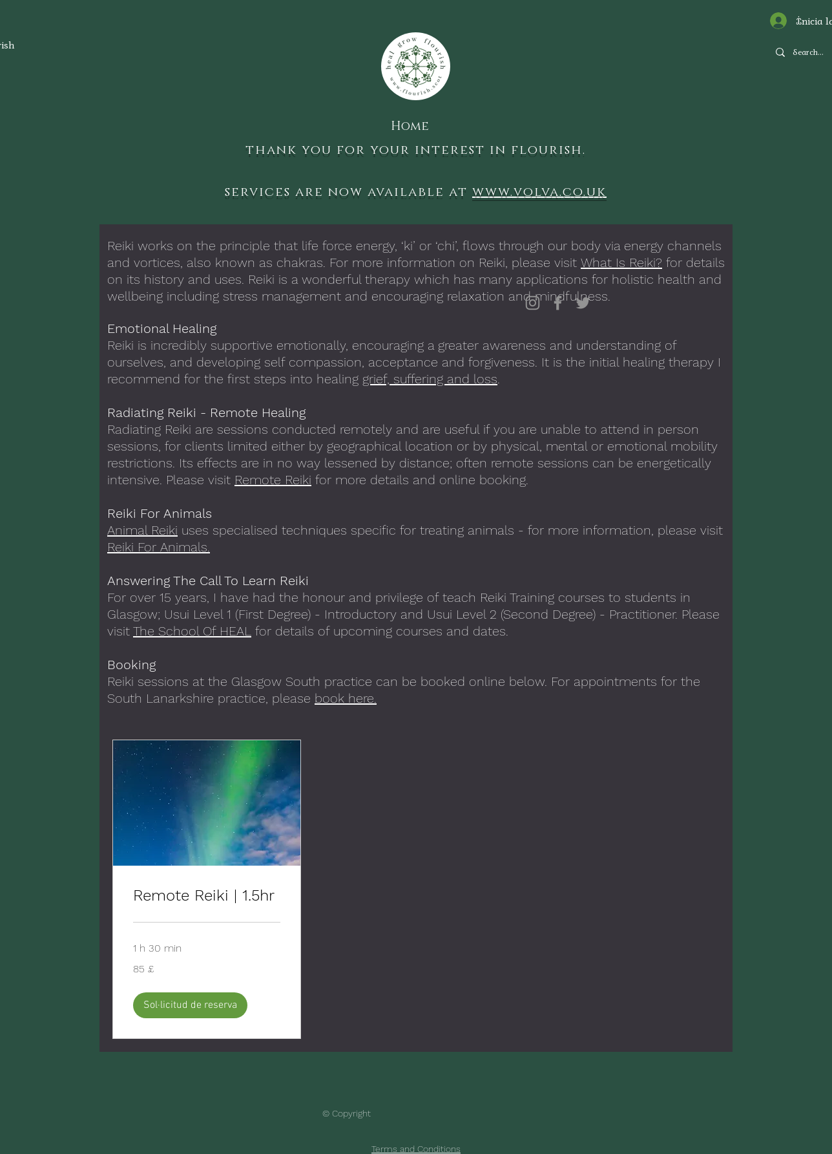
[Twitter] (583, 303)
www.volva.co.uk (539, 192)
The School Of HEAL (192, 631)
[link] (206, 896)
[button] (190, 1005)
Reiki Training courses (542, 597)
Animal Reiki (142, 530)
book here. (346, 698)
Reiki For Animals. (158, 547)
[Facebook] (557, 303)
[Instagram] (532, 303)
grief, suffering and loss (429, 379)
